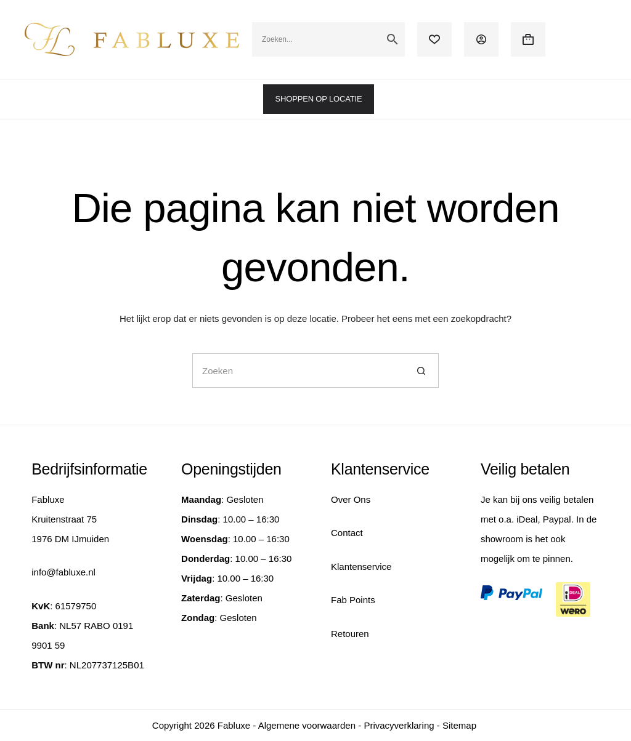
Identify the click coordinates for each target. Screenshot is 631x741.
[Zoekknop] (421, 370)
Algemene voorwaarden (307, 725)
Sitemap (459, 725)
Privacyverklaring (399, 725)
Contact (347, 532)
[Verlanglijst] (434, 39)
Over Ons (350, 499)
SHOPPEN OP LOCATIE (318, 98)
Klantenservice (361, 566)
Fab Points (353, 600)
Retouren (350, 633)
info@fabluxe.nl (63, 572)
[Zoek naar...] (298, 370)
